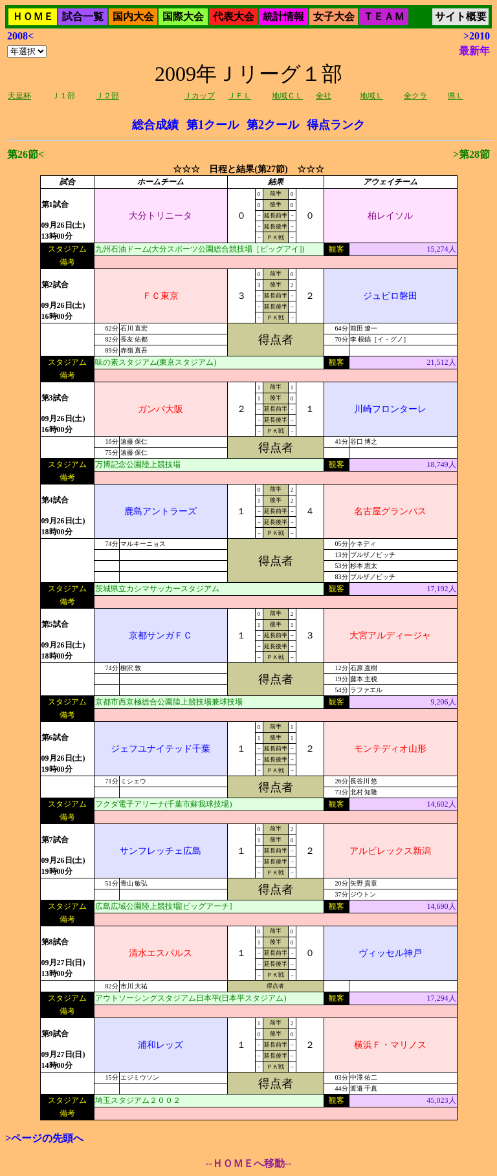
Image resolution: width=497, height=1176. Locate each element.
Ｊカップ (199, 95)
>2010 (476, 35)
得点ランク (336, 124)
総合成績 (155, 124)
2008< (20, 35)
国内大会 (133, 16)
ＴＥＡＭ (383, 16)
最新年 (474, 50)
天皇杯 (19, 95)
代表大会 (233, 16)
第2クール (273, 124)
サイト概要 (461, 16)
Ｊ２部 (107, 95)
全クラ (415, 95)
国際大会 (183, 16)
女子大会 (334, 16)
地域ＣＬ (287, 95)
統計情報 (283, 16)
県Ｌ (455, 95)
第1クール (212, 124)
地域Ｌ (371, 95)
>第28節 (471, 154)
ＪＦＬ (239, 95)
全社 (323, 95)
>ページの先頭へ (44, 1138)
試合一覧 (83, 16)
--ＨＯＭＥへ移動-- (248, 1163)
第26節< (25, 154)
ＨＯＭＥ (33, 16)
